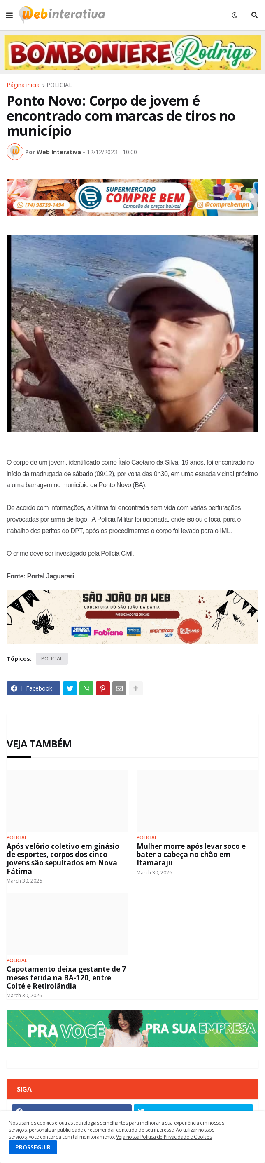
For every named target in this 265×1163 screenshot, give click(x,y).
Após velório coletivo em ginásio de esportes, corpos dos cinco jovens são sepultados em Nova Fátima (63, 859)
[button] (9, 15)
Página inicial (24, 85)
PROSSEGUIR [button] (33, 1147)
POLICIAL (59, 85)
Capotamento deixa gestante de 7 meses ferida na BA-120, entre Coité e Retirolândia (66, 977)
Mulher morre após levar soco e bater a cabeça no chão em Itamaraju (191, 854)
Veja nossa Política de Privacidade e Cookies (164, 1136)
